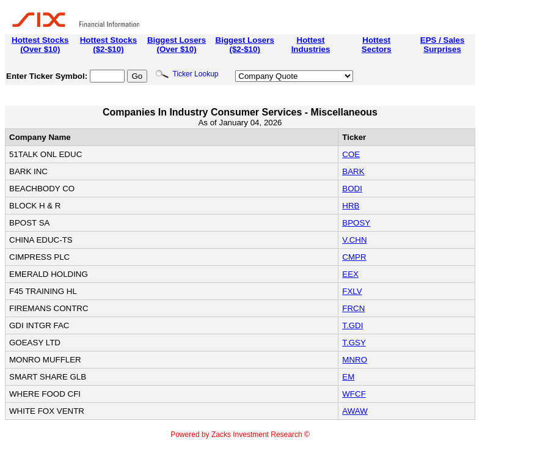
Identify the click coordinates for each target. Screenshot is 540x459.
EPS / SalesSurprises (442, 44)
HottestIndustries (310, 44)
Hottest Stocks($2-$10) (108, 44)
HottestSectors (377, 44)
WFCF (354, 393)
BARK (353, 171)
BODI (352, 188)
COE (351, 154)
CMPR (354, 257)
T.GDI (352, 325)
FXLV (352, 291)
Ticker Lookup (187, 74)
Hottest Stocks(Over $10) (40, 44)
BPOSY (356, 222)
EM (348, 376)
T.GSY (354, 342)
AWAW (354, 411)
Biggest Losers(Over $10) (176, 44)
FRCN (353, 308)
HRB (350, 205)
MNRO (354, 359)
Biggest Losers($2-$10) (245, 44)
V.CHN (354, 239)
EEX (350, 274)
